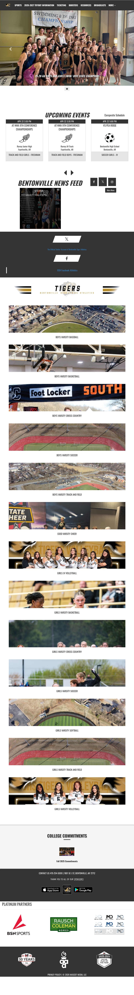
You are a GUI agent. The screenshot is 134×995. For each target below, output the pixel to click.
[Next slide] (124, 48)
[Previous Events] (65, 172)
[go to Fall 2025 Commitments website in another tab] (67, 851)
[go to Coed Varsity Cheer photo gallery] (67, 517)
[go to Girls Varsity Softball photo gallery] (67, 714)
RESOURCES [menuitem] (86, 5)
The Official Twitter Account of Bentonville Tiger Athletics (67, 249)
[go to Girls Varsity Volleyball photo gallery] (67, 793)
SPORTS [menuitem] (18, 5)
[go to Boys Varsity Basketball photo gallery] (67, 360)
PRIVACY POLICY (54, 974)
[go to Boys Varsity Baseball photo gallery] (67, 321)
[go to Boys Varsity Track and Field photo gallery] (67, 478)
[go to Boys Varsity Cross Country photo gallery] (67, 399)
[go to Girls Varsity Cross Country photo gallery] (67, 635)
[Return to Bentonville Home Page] (7, 3)
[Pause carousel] (67, 88)
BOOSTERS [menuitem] (73, 5)
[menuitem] (39, 5)
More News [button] (110, 190)
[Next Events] (72, 172)
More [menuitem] (112, 5)
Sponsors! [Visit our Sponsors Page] (79, 879)
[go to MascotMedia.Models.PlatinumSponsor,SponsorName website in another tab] (21, 924)
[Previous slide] (10, 48)
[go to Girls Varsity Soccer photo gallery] (67, 675)
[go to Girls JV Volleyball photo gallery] (67, 557)
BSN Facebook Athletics (67, 270)
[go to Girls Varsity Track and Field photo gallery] (67, 753)
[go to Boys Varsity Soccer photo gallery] (67, 439)
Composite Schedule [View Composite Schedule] (114, 115)
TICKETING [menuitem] (61, 5)
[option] (24, 140)
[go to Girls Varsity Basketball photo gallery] (67, 596)
